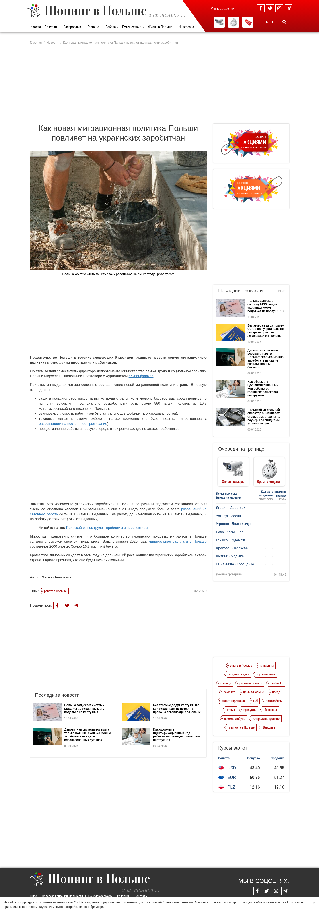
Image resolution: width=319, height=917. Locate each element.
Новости (34, 26)
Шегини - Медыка (230, 556)
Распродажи (73, 26)
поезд (276, 692)
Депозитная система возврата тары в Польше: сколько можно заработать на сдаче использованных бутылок (87, 734)
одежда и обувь (234, 718)
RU (269, 22)
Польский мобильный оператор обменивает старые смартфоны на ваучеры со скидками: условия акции (263, 417)
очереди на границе (266, 718)
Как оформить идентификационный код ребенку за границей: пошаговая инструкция (177, 734)
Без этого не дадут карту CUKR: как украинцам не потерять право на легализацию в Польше (177, 708)
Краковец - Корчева (232, 548)
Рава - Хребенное (229, 532)
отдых (231, 709)
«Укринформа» (141, 376)
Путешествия (133, 26)
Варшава (269, 727)
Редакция (123, 896)
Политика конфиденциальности (62, 896)
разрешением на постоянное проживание (73, 424)
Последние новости (240, 290)
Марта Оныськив (57, 577)
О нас (33, 896)
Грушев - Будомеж (230, 540)
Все (281, 291)
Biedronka (276, 683)
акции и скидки (239, 674)
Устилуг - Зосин (228, 515)
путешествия (266, 674)
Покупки (52, 26)
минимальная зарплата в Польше (177, 541)
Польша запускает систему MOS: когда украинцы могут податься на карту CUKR (85, 708)
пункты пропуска (233, 700)
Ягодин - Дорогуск (230, 507)
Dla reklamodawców (100, 896)
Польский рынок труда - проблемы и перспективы (107, 528)
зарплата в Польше (242, 727)
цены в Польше (253, 692)
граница (225, 683)
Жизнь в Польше (161, 26)
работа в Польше (55, 591)
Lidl (255, 700)
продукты (249, 709)
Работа (112, 26)
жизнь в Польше (241, 665)
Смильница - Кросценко (235, 564)
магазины (267, 665)
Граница (95, 26)
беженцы (271, 709)
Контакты (141, 896)
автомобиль (274, 700)
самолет (229, 692)
